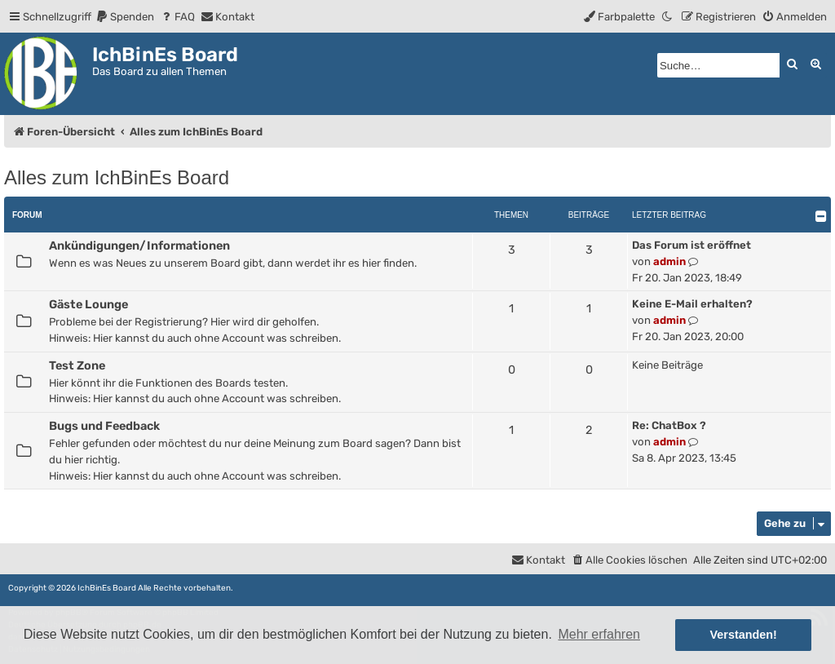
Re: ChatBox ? (669, 425)
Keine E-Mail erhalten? (692, 304)
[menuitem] (124, 17)
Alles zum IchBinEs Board (116, 177)
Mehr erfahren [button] (599, 634)
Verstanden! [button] (743, 634)
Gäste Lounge (88, 304)
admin (669, 261)
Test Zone (77, 365)
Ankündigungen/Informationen (139, 245)
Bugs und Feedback (104, 425)
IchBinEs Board (106, 588)
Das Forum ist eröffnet (691, 245)
